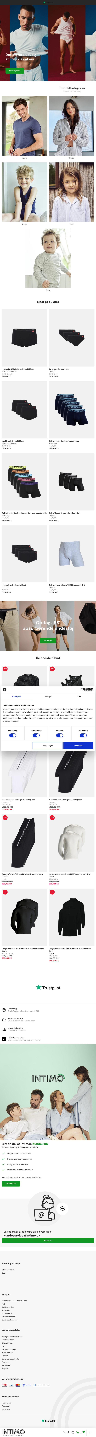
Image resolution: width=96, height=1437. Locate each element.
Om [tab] (79, 697)
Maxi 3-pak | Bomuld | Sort (13, 441)
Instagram (6, 1409)
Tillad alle (78, 745)
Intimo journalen (8, 1270)
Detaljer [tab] (48, 697)
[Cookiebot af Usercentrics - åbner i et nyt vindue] (82, 689)
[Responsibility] (77, 1433)
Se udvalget (48, 641)
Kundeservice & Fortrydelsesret (14, 1301)
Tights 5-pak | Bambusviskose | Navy (64, 441)
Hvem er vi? (6, 1403)
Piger (71, 224)
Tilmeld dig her (11, 1184)
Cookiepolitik (7, 1313)
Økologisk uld (7, 1343)
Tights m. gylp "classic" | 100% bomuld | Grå (67, 585)
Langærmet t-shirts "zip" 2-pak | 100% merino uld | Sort (70, 949)
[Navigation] (90, 1433)
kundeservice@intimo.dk (22, 1235)
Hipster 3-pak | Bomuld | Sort (14, 585)
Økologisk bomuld (9, 1349)
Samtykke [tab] (16, 697)
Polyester (5, 1362)
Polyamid (5, 1368)
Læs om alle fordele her (31, 1177)
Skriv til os (48, 1240)
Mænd (24, 158)
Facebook (6, 1406)
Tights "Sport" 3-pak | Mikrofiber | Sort (64, 513)
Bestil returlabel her (9, 1320)
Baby (48, 290)
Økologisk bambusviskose (12, 1336)
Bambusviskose (8, 1340)
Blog (3, 1273)
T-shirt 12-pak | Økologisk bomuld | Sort (65, 800)
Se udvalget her (14, 71)
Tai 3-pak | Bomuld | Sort (59, 369)
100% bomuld (7, 1352)
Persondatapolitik (9, 1317)
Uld (3, 1346)
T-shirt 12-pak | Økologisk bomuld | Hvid (18, 800)
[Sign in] (68, 1433)
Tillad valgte (47, 745)
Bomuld (5, 1356)
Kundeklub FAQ (8, 1307)
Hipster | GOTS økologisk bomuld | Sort (18, 369)
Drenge (24, 224)
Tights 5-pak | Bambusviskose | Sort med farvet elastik (24, 513)
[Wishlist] (73, 1433)
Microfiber (6, 1365)
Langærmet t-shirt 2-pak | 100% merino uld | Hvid (69, 874)
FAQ (3, 1304)
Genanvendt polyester (10, 1359)
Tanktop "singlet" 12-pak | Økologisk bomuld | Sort (22, 874)
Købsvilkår (6, 1310)
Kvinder (71, 158)
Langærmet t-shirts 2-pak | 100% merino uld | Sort (23, 948)
